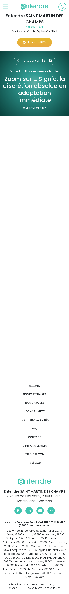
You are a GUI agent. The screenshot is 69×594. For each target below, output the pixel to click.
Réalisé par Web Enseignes (26, 584)
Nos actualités (34, 411)
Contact (34, 437)
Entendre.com (34, 454)
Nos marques (34, 402)
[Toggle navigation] (5, 7)
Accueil (34, 385)
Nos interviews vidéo (34, 420)
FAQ (34, 428)
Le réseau (34, 462)
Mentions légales (34, 445)
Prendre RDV (34, 42)
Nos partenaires (34, 394)
